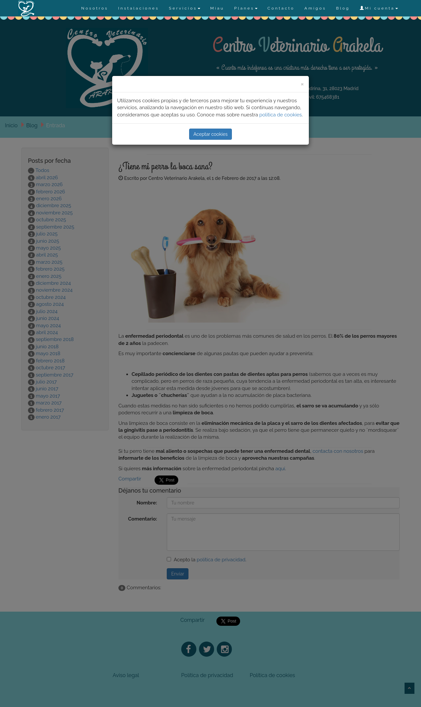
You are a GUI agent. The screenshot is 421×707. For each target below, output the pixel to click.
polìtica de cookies (280, 115)
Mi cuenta (379, 8)
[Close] (302, 83)
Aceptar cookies (210, 134)
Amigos (315, 8)
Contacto (281, 8)
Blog (343, 8)
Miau (217, 8)
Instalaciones (138, 8)
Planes (246, 8)
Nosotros (94, 8)
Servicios (184, 8)
